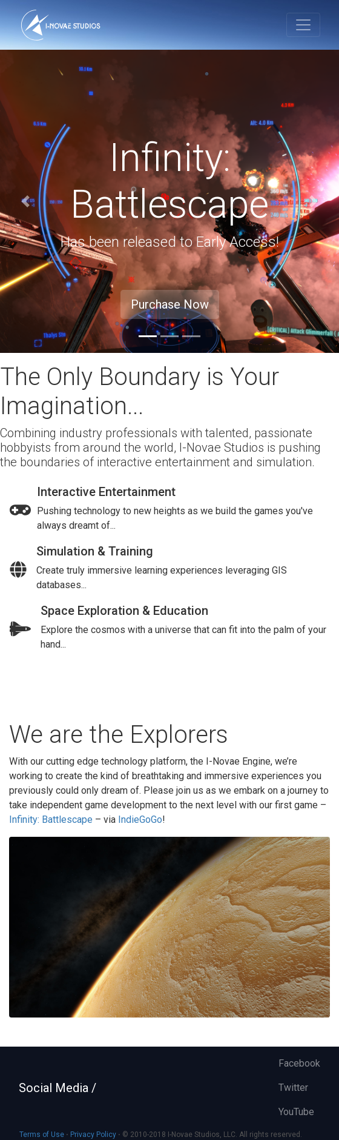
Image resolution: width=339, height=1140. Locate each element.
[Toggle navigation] (303, 25)
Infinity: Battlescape (51, 819)
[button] (25, 201)
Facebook (299, 1063)
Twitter (293, 1087)
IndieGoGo (140, 819)
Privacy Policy (93, 1134)
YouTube (296, 1112)
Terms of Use (41, 1134)
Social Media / (57, 1088)
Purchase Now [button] (170, 304)
